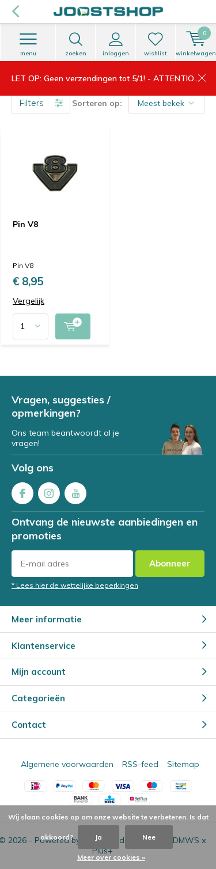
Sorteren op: (97, 103)
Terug (15, 11)
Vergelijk (28, 301)
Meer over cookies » (111, 857)
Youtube (75, 490)
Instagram (49, 490)
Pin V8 (25, 224)
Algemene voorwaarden (67, 764)
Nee (149, 837)
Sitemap (183, 764)
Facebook (22, 490)
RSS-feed (140, 764)
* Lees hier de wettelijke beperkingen (75, 585)
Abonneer (170, 563)
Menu (28, 44)
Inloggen (115, 44)
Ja (98, 837)
